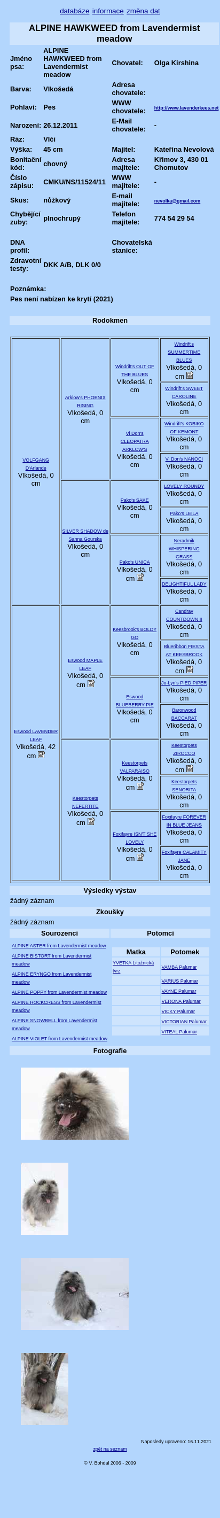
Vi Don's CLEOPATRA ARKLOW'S (135, 441)
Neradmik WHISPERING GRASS (184, 548)
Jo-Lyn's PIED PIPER (184, 683)
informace (108, 11)
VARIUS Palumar (180, 981)
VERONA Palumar (181, 1001)
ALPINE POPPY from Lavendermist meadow (59, 992)
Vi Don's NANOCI (184, 459)
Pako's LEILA (184, 513)
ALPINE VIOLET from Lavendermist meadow (59, 1038)
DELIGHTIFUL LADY (184, 584)
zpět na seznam (110, 1449)
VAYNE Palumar (179, 991)
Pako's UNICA (135, 562)
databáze (74, 11)
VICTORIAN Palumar (184, 1021)
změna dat (143, 11)
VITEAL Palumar (179, 1031)
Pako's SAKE (135, 500)
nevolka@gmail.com (177, 201)
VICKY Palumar (178, 1011)
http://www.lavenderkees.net (186, 108)
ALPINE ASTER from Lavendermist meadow (59, 945)
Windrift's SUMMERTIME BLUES (184, 352)
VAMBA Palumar (179, 967)
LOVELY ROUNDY (184, 486)
